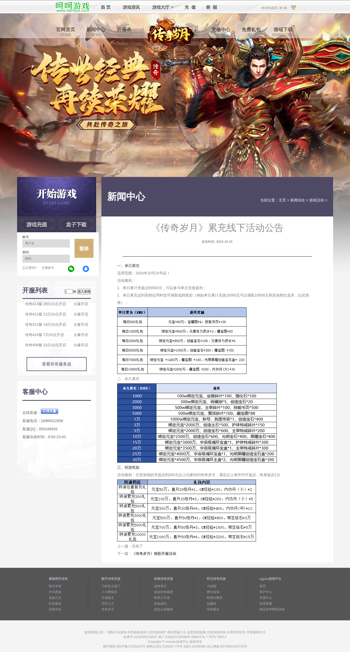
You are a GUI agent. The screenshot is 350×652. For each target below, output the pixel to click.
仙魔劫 (211, 603)
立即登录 (84, 248)
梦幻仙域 (213, 592)
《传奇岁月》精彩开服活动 (154, 553)
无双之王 (107, 603)
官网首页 (65, 32)
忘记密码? (29, 268)
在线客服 (265, 603)
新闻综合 (297, 200)
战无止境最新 (163, 609)
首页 (105, 7)
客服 (211, 7)
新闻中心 (95, 32)
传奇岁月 (107, 609)
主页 (282, 200)
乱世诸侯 (55, 603)
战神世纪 (160, 586)
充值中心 (220, 32)
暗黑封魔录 (215, 598)
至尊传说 (55, 609)
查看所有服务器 (56, 364)
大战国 (211, 586)
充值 (190, 7)
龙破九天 (55, 598)
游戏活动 (316, 200)
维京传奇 (55, 586)
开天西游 (55, 592)
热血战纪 (160, 603)
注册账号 (48, 268)
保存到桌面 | (270, 7)
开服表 (124, 32)
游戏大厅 (161, 7)
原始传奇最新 (163, 592)
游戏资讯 (131, 7)
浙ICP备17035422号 (130, 646)
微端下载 (283, 32)
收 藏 (283, 7)
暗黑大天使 (162, 598)
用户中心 (265, 592)
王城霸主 (107, 598)
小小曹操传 (109, 592)
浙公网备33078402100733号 (227, 646)
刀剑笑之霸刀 (110, 586)
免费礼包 (251, 32)
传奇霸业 (213, 609)
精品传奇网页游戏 (272, 609)
